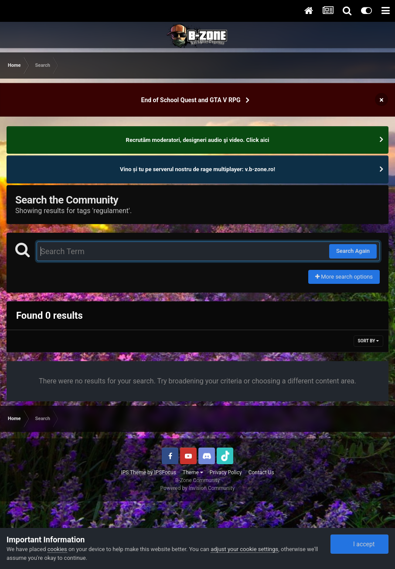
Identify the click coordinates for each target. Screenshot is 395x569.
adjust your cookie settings (244, 549)
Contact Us (261, 472)
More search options (344, 276)
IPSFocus (165, 472)
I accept (359, 544)
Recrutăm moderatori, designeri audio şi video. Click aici (197, 140)
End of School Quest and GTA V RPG (191, 100)
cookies (57, 549)
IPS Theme (133, 472)
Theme (193, 472)
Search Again (353, 251)
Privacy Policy (226, 472)
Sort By (368, 340)
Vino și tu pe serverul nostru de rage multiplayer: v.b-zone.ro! (197, 169)
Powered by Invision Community (197, 488)
